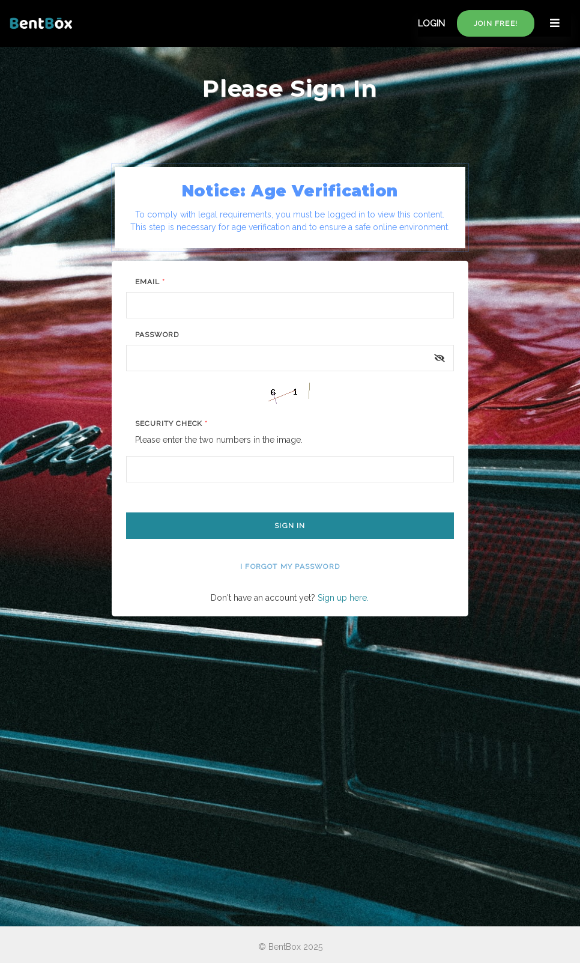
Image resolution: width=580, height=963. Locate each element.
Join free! (496, 23)
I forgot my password (290, 566)
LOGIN (431, 23)
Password (157, 334)
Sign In (289, 525)
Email (150, 282)
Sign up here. (343, 598)
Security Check (171, 423)
